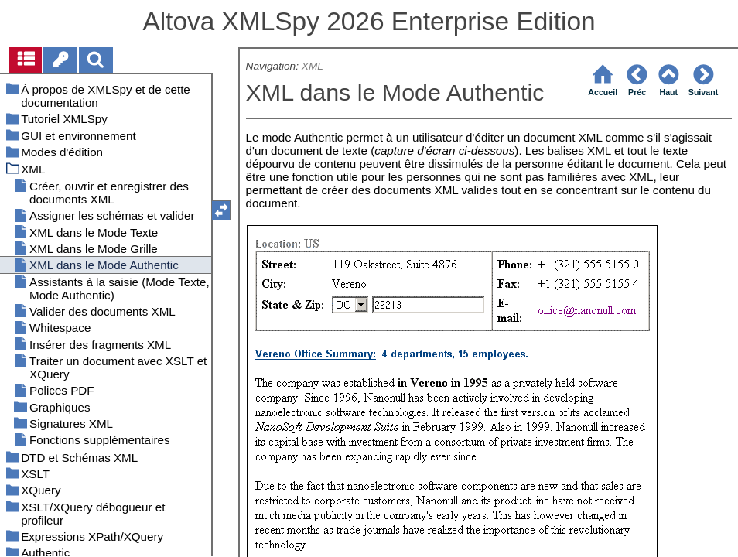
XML (312, 66)
